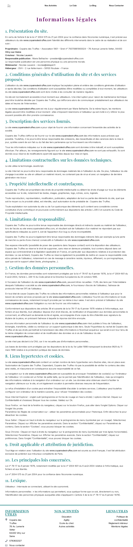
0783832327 (15, 540)
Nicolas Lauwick (24, 55)
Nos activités (51, 5)
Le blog (92, 5)
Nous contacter (116, 5)
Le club (73, 5)
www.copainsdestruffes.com (37, 40)
